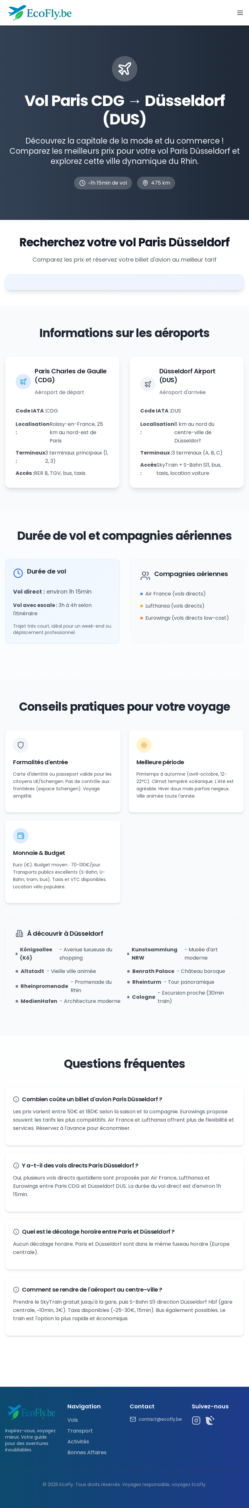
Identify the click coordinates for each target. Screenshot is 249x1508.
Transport (80, 1430)
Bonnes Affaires (87, 1452)
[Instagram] (196, 1420)
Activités (78, 1441)
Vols (72, 1420)
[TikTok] (210, 1420)
